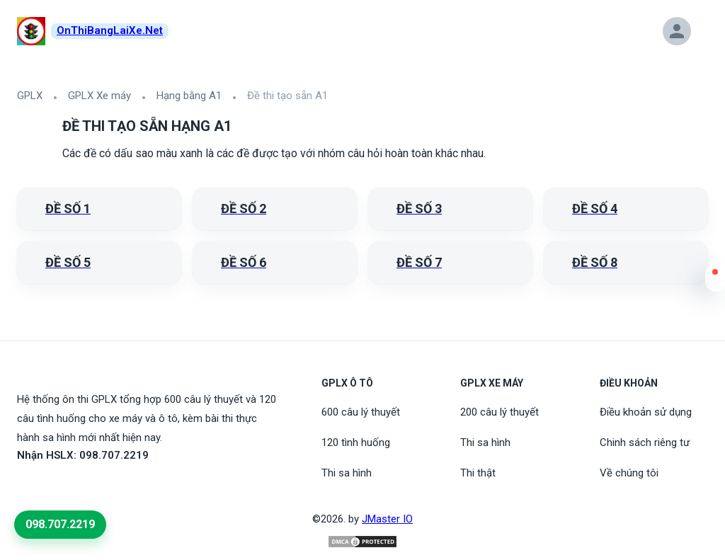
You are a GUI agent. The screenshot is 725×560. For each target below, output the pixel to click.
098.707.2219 (60, 524)
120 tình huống (355, 442)
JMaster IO (387, 519)
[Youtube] (42, 487)
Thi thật (478, 473)
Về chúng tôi (629, 473)
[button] (715, 281)
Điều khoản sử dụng (646, 412)
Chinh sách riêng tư (645, 442)
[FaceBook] (25, 487)
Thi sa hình (346, 473)
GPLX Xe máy (99, 95)
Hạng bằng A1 (189, 95)
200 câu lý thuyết (499, 412)
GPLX (29, 95)
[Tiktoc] (59, 487)
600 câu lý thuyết (360, 412)
